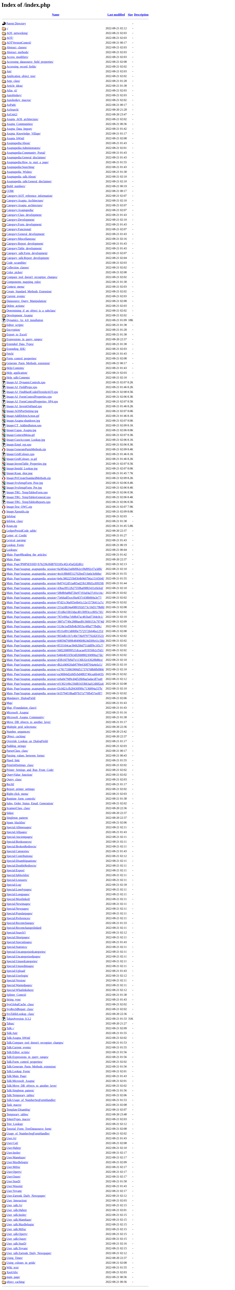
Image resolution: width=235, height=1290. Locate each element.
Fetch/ (10, 353)
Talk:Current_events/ (18, 1047)
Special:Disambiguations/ (21, 860)
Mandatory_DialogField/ (21, 698)
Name (55, 14)
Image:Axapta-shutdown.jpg (23, 420)
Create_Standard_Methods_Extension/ (29, 291)
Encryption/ (13, 329)
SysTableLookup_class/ (20, 1013)
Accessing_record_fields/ (21, 66)
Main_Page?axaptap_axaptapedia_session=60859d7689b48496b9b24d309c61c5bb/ (55, 640)
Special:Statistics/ (16, 946)
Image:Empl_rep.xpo (18, 444)
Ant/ (9, 71)
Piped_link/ (13, 760)
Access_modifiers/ (17, 57)
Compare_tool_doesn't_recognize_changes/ (31, 277)
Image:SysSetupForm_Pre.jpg (24, 487)
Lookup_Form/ (15, 545)
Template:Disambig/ (18, 1109)
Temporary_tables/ (17, 1114)
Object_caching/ (16, 736)
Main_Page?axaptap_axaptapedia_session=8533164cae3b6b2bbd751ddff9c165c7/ (54, 645)
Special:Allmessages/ (19, 827)
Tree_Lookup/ (14, 1123)
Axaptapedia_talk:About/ (21, 176)
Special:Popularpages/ (19, 913)
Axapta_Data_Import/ (19, 128)
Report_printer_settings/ (20, 789)
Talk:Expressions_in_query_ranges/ (27, 1056)
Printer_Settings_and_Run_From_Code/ (30, 769)
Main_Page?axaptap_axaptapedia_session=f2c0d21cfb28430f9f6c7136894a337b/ (54, 688)
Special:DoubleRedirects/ (21, 865)
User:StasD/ (13, 1181)
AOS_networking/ (17, 33)
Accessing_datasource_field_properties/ (29, 61)
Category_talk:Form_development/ (27, 253)
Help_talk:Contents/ (18, 377)
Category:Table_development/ (24, 248)
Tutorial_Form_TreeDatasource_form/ (29, 1128)
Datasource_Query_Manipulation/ (26, 301)
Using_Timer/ (14, 1257)
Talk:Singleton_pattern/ (20, 1090)
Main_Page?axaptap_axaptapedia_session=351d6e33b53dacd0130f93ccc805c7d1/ (55, 612)
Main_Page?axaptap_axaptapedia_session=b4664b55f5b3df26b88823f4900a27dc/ (54, 655)
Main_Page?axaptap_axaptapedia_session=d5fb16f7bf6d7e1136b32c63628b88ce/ (54, 659)
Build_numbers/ (15, 186)
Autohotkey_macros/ (18, 100)
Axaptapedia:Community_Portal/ (25, 152)
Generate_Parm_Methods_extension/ (28, 363)
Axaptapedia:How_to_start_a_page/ (27, 162)
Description (141, 14)
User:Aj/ (11, 1138)
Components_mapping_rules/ (23, 281)
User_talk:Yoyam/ (17, 1248)
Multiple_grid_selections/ (21, 726)
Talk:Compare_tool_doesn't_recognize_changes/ (35, 1042)
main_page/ (13, 1277)
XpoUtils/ (12, 1272)
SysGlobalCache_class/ (20, 1004)
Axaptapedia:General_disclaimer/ (26, 157)
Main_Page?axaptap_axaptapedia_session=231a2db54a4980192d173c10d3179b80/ (55, 607)
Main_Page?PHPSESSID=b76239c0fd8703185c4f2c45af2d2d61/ (45, 564)
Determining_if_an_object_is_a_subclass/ (31, 310)
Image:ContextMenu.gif (20, 435)
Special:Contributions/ (19, 856)
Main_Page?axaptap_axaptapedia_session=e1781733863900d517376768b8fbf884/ (55, 669)
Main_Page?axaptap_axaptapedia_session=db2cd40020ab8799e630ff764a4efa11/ (54, 664)
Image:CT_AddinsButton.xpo (23, 425)
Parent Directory (16, 23)
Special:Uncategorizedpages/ (23, 956)
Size (130, 14)
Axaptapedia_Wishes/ (19, 171)
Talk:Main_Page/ (16, 1076)
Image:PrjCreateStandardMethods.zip (28, 478)
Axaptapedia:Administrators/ (23, 147)
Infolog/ (11, 516)
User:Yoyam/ (14, 1190)
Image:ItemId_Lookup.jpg (21, 468)
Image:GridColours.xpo (20, 454)
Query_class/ (14, 779)
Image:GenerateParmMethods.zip (26, 449)
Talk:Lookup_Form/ (18, 1071)
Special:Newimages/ (18, 903)
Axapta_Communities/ (19, 124)
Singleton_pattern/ (17, 817)
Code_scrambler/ (16, 262)
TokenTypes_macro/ (18, 1119)
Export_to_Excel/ (16, 334)
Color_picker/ (14, 272)
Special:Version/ (16, 980)
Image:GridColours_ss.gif (21, 458)
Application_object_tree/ (21, 76)
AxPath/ (11, 104)
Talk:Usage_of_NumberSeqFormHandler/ (31, 1100)
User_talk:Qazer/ (16, 1238)
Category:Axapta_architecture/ (24, 205)
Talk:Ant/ (12, 1033)
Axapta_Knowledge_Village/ (23, 133)
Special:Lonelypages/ (19, 889)
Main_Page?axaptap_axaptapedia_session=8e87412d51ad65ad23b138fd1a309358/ (55, 583)
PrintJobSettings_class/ (20, 765)
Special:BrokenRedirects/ (21, 846)
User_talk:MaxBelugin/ (20, 1224)
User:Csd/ (12, 1143)
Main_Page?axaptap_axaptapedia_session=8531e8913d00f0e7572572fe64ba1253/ (55, 631)
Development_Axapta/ (19, 315)
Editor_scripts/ (15, 324)
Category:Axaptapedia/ (20, 210)
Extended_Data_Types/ (20, 344)
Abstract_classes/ (16, 47)
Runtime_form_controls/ (20, 798)
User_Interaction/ (16, 1200)
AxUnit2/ (11, 114)
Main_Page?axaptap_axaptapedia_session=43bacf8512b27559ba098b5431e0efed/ (54, 588)
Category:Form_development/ (24, 224)
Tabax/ (10, 1023)
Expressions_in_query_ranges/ (24, 339)
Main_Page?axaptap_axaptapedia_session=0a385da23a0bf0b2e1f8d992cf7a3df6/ (54, 568)
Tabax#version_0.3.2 (18, 1018)
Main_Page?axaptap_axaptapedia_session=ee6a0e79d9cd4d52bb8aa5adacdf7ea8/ (54, 679)
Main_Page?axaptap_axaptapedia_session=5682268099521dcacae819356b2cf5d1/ (55, 650)
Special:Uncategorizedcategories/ (26, 951)
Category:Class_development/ (24, 214)
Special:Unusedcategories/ (22, 961)
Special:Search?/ (16, 932)
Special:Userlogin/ (17, 975)
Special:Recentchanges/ (20, 923)
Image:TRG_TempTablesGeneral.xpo (28, 497)
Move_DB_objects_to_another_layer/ (28, 722)
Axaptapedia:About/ (18, 143)
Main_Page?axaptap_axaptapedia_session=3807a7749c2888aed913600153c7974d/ (55, 621)
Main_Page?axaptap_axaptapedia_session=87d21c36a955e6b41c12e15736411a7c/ (55, 602)
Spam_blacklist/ (15, 822)
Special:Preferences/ (18, 918)
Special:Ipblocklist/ (17, 875)
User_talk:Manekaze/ (19, 1219)
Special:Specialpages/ (19, 942)
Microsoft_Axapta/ (17, 712)
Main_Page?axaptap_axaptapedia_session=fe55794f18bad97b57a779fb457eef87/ (54, 693)
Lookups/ (11, 549)
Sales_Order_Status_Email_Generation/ (29, 803)
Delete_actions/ (15, 305)
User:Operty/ (14, 1171)
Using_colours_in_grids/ (20, 1262)
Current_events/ (15, 296)
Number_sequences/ (18, 731)
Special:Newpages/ (17, 908)
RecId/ (10, 784)
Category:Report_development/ (25, 243)
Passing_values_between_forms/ (25, 755)
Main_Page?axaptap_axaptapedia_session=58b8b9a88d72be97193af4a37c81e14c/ (55, 592)
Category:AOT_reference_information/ (29, 195)
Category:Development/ (20, 219)
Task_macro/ (13, 1104)
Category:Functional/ (18, 229)
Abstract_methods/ (17, 52)
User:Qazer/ (13, 1176)
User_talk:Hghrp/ (16, 1210)
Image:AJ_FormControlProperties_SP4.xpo (32, 401)
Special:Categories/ (17, 851)
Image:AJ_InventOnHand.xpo (24, 406)
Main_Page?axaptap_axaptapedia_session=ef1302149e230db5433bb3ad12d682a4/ (55, 683)
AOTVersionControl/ (18, 42)
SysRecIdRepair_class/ (20, 1009)
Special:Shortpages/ (18, 937)
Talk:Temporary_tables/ (20, 1095)
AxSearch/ (12, 109)
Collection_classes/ (17, 267)
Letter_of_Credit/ (16, 535)
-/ (7, 28)
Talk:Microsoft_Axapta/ (20, 1080)
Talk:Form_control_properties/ (24, 1061)
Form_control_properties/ (21, 358)
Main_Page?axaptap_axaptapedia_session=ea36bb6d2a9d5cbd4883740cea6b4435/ (55, 674)
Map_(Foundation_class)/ (21, 707)
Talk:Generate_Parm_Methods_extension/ (31, 1066)
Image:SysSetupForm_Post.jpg (24, 482)
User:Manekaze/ (16, 1157)
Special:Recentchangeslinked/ (24, 927)
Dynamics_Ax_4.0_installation (24, 320)
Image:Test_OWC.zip (19, 506)
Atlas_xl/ (11, 90)
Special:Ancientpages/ (19, 836)
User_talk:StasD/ (16, 1243)
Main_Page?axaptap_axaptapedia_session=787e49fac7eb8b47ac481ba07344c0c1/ (54, 616)
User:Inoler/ (13, 1152)
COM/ (10, 190)
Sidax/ (10, 812)
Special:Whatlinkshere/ (20, 990)
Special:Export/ (15, 870)
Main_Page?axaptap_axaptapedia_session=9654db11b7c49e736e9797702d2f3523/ (55, 635)
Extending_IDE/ (16, 348)
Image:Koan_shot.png (19, 473)
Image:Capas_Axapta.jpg (21, 430)
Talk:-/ (10, 1028)
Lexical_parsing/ (16, 540)
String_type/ (13, 999)
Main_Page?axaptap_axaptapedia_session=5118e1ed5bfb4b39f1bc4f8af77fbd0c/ (54, 626)
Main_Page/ (13, 559)
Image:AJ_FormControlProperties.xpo (29, 396)
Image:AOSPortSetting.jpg (22, 411)
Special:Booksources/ (19, 841)
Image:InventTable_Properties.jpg (26, 463)
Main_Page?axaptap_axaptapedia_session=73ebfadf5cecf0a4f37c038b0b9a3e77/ (54, 597)
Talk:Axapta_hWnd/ (18, 1037)
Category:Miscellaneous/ (21, 238)
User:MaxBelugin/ (17, 1162)
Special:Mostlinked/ (18, 899)
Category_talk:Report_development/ (27, 257)
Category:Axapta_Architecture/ (25, 200)
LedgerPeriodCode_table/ (21, 530)
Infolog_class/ (14, 521)
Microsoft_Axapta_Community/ (25, 717)
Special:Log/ (13, 884)
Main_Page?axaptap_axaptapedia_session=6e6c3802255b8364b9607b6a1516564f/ (55, 578)
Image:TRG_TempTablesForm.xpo (27, 492)
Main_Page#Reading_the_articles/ (26, 554)
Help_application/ (17, 372)
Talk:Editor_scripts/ (18, 1052)
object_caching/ (15, 1281)
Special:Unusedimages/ (20, 966)
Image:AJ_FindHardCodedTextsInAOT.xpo (32, 391)
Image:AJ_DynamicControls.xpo (25, 382)
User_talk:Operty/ (17, 1234)
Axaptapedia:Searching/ (20, 167)
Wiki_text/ (12, 1267)
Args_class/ (13, 80)
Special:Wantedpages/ (19, 985)
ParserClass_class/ (17, 750)
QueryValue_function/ (19, 774)
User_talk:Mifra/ (16, 1229)
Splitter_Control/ (16, 994)
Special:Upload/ (15, 970)
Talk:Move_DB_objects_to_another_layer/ (31, 1085)
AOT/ (9, 37)
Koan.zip (11, 525)
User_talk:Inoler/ (16, 1214)
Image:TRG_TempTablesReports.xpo (28, 501)
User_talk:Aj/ (14, 1205)
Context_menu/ (15, 286)
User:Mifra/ (13, 1167)
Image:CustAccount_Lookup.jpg (25, 439)
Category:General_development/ (25, 234)
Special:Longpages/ (18, 894)
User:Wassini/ (14, 1186)
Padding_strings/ (16, 746)
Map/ (9, 702)
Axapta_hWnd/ (15, 138)
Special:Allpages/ (16, 832)
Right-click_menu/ (17, 793)
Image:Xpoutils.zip (17, 511)
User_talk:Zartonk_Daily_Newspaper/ (28, 1253)
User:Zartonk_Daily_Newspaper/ (26, 1195)
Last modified (116, 14)
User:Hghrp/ (13, 1147)
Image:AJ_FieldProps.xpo (21, 387)
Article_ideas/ (14, 85)
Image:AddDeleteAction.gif (22, 415)
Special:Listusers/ (16, 879)
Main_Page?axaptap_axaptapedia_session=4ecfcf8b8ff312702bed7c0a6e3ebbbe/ (54, 573)
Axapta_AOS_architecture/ (22, 119)
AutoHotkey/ (14, 95)
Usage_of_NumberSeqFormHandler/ (28, 1133)
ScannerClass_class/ (18, 808)
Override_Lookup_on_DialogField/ (27, 741)
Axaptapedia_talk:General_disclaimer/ (29, 181)
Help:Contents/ (15, 368)
